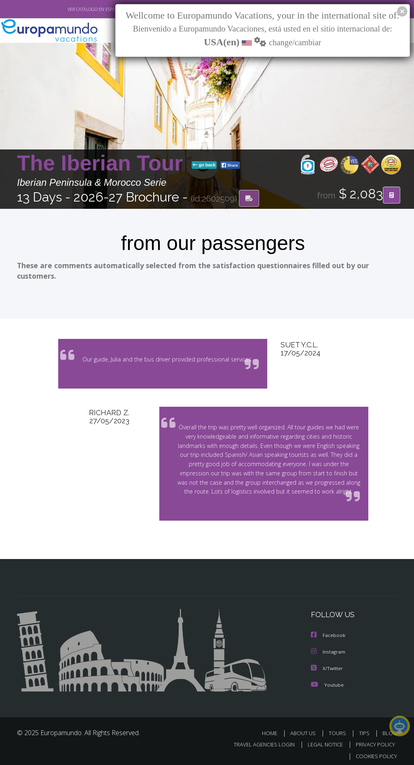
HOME (273, 729)
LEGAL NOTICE (321, 740)
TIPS (365, 729)
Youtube (327, 680)
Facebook (328, 632)
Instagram (328, 648)
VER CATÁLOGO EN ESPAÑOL (77, 9)
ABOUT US (305, 729)
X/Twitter (327, 664)
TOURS (339, 729)
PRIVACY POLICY (373, 740)
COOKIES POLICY (374, 751)
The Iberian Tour (102, 163)
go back (204, 165)
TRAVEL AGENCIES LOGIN (258, 740)
